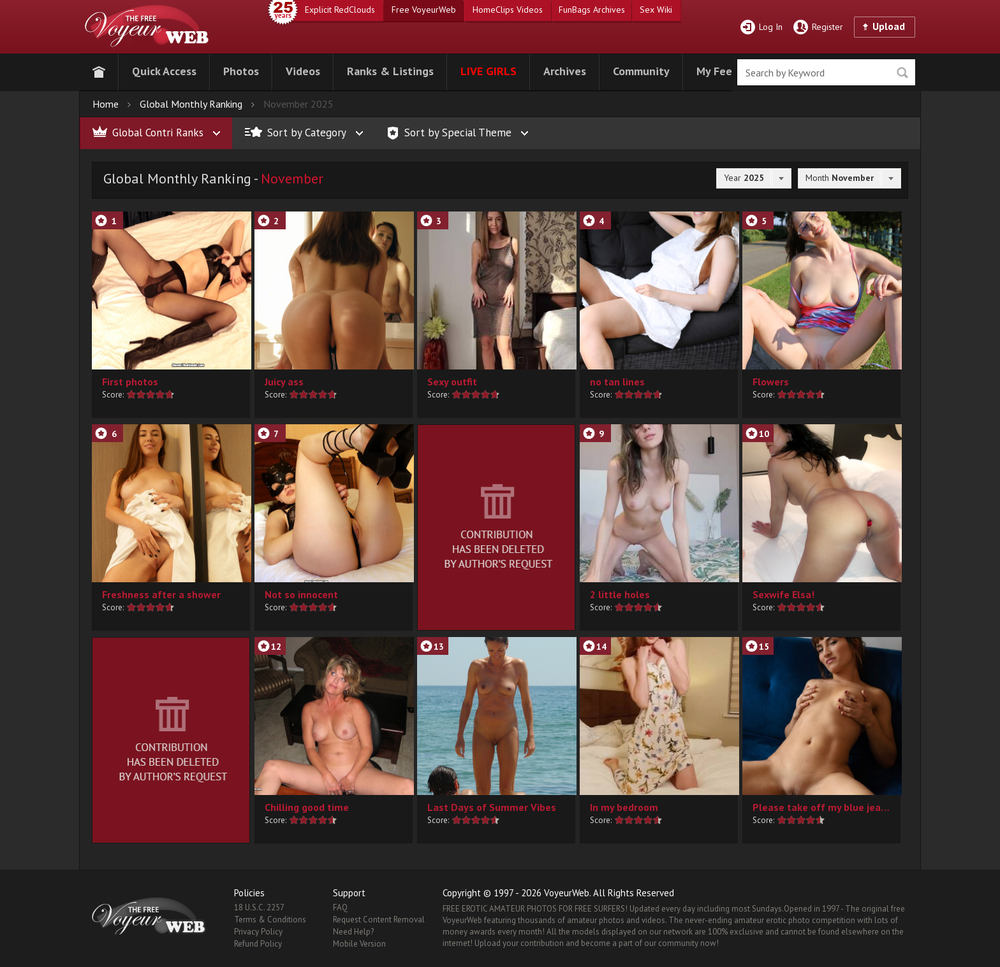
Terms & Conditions (270, 919)
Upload (888, 26)
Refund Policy (258, 943)
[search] (826, 72)
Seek (902, 73)
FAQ (340, 907)
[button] (164, 69)
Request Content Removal (379, 919)
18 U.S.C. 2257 (259, 907)
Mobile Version (359, 943)
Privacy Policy (258, 931)
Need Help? (353, 931)
